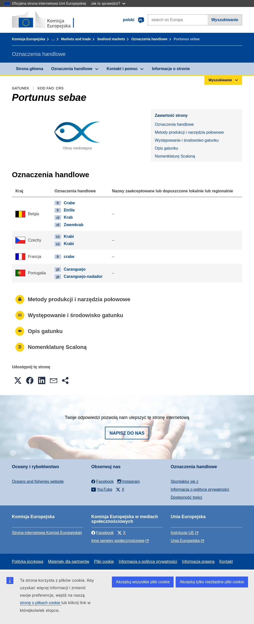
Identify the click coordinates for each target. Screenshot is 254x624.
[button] (18, 380)
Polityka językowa (27, 561)
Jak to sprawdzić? (108, 3)
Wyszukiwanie (224, 20)
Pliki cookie (104, 561)
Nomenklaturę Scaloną (175, 156)
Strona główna (29, 69)
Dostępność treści (186, 497)
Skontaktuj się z (184, 481)
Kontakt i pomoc (122, 69)
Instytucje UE (182, 533)
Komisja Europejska (28, 39)
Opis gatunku (166, 148)
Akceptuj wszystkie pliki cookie (143, 582)
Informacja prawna (198, 561)
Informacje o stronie (171, 69)
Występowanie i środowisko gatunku (187, 140)
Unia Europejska (185, 541)
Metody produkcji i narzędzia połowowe (189, 132)
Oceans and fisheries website (38, 481)
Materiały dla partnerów (68, 561)
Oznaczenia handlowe (149, 39)
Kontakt (226, 561)
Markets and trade (76, 39)
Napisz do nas (126, 433)
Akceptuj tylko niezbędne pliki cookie (212, 582)
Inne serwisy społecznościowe (117, 541)
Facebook (102, 533)
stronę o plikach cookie (40, 603)
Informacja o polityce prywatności (200, 489)
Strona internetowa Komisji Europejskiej (47, 533)
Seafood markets (111, 39)
